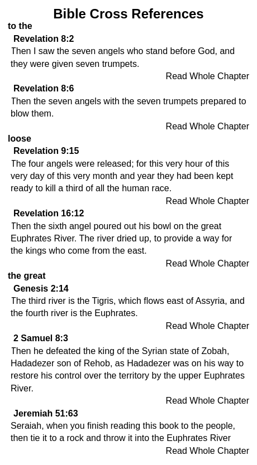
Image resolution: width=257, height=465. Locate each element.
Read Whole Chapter (207, 76)
